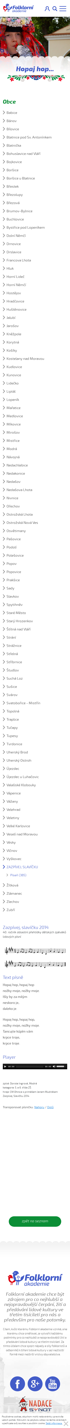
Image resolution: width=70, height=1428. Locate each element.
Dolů (50, 1107)
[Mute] (54, 1066)
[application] (35, 1066)
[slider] (29, 1066)
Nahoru (39, 1107)
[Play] (5, 1066)
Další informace (54, 1423)
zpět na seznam (35, 1221)
